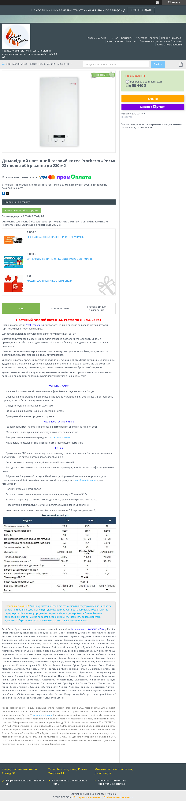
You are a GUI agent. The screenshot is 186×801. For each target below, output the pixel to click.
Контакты (126, 38)
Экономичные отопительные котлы (69, 782)
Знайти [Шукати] (158, 64)
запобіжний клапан (85, 480)
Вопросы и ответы (172, 38)
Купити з (152, 107)
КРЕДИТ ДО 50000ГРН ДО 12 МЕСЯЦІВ (49, 280)
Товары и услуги (96, 38)
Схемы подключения (170, 44)
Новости (131, 41)
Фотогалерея (115, 41)
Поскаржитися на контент (87, 797)
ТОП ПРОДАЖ (141, 10)
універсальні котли (42, 715)
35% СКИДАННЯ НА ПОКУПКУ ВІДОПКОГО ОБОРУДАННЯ (60, 258)
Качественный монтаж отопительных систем (112, 782)
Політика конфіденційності (118, 797)
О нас (114, 38)
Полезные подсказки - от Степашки (161, 41)
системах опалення (59, 437)
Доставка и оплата (147, 38)
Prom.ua (111, 793)
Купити (153, 98)
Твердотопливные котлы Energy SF (25, 782)
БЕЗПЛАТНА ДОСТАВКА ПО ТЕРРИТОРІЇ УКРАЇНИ (55, 237)
